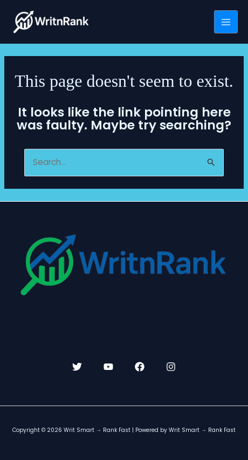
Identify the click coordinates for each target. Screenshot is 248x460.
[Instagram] (171, 367)
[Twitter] (77, 367)
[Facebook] (139, 367)
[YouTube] (108, 367)
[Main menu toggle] (226, 22)
